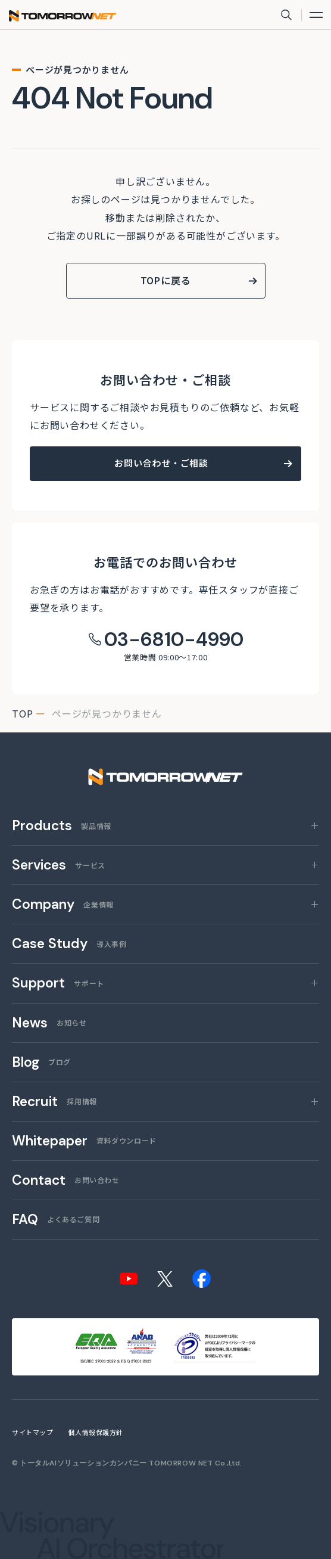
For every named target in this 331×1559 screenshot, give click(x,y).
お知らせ (49, 1023)
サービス (58, 866)
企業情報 (63, 905)
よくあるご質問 (55, 1220)
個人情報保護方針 (95, 1432)
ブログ (41, 1063)
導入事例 (69, 944)
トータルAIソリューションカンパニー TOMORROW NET (116, 1463)
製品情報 (61, 826)
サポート (58, 984)
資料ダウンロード (84, 1141)
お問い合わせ (66, 1181)
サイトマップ (32, 1432)
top (22, 713)
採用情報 (54, 1102)
